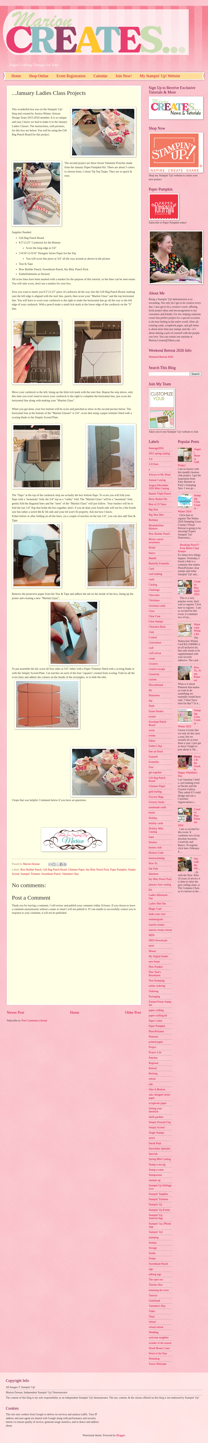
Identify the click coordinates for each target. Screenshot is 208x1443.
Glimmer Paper (76, 869)
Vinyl (152, 1316)
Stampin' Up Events (159, 1209)
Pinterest (153, 1036)
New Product (156, 966)
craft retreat (155, 653)
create (152, 658)
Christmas (154, 600)
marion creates (156, 924)
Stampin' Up (155, 1204)
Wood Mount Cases (159, 1348)
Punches (153, 1057)
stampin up (155, 1180)
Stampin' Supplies (158, 1194)
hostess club (155, 847)
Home (16, 76)
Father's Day (155, 746)
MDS (152, 935)
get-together (155, 772)
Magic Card (155, 908)
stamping (154, 1237)
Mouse (152, 951)
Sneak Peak (155, 1143)
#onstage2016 (156, 448)
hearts (152, 812)
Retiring (153, 1073)
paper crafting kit (158, 1015)
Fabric (152, 740)
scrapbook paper (157, 1103)
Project (152, 1047)
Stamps (153, 1242)
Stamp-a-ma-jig (157, 1164)
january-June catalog (160, 884)
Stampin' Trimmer (30, 873)
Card (151, 568)
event (152, 730)
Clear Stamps (156, 621)
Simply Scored (157, 1127)
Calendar (100, 76)
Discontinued (156, 684)
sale (151, 1084)
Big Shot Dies (156, 514)
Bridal (152, 547)
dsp (150, 700)
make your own (157, 914)
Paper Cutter (155, 1020)
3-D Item (153, 464)
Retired (153, 1068)
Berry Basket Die (158, 499)
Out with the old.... (197, 863)
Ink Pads (153, 868)
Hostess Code (156, 852)
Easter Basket (156, 711)
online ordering (157, 985)
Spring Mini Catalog (160, 1159)
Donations (154, 695)
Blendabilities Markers (156, 527)
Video (152, 1311)
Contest (153, 637)
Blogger (120, 1435)
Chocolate (154, 595)
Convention (155, 642)
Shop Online (39, 76)
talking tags (155, 1274)
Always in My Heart (160, 474)
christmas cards (157, 605)
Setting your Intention (155, 1110)
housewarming (156, 858)
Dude (152, 705)
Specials (153, 1153)
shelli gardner (156, 1117)
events (152, 735)
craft (151, 647)
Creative (153, 663)
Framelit (153, 756)
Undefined (154, 1300)
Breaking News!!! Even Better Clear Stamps (188, 548)
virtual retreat (156, 1327)
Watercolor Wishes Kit (197, 629)
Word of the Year (158, 1353)
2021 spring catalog (159, 453)
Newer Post (15, 1012)
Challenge (154, 589)
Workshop (154, 1358)
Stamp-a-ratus (156, 1169)
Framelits (154, 761)
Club (151, 632)
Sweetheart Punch (51, 873)
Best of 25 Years (157, 504)
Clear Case (154, 616)
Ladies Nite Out (157, 903)
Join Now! (123, 76)
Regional (153, 1063)
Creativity (154, 674)
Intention (153, 873)
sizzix (152, 1137)
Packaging (154, 996)
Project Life (155, 1052)
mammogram (156, 919)
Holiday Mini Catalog (156, 830)
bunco (152, 553)
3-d (150, 458)
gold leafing (155, 791)
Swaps (152, 1258)
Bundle (152, 558)
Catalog (153, 584)
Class (152, 611)
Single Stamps (156, 1132)
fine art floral (156, 751)
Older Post (133, 1012)
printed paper (156, 1041)
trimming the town (159, 1290)
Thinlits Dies (156, 1284)
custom (152, 679)
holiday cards (156, 823)
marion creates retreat (160, 930)
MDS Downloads (158, 940)
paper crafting (156, 1010)
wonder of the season (160, 1343)
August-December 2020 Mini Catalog (159, 487)
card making (155, 574)
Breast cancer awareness (156, 541)
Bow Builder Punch (31, 869)
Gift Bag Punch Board (55, 869)
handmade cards (157, 807)
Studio (152, 1253)
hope (151, 837)
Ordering (153, 991)
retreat (152, 1078)
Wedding (153, 1332)
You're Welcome (157, 1363)
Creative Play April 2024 (197, 588)
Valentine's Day (70, 873)
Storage (153, 1247)
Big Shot (153, 509)
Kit (150, 889)
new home (154, 961)
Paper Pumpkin (118, 869)
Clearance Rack (157, 626)
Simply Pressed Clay (160, 1122)
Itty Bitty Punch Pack (97, 869)
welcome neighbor (159, 1337)
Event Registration (70, 76)
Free (151, 767)
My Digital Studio (158, 956)
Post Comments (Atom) (34, 1020)
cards (151, 579)
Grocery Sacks (156, 802)
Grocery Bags (156, 796)
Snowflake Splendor (159, 1148)
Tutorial (153, 1295)
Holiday (153, 818)
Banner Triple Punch (160, 493)
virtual (152, 1321)
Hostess (153, 842)
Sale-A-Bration (157, 1089)
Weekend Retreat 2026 (161, 356)
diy (150, 690)
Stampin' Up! (156, 1232)
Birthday (153, 520)
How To (153, 863)
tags (151, 1269)
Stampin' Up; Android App (156, 1217)
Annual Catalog (157, 480)
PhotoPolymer (156, 1031)
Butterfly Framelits (159, 563)
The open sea (156, 1279)
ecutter (152, 716)
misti (151, 945)
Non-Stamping (156, 980)
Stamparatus (155, 1175)
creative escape (157, 669)
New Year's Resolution (155, 974)
